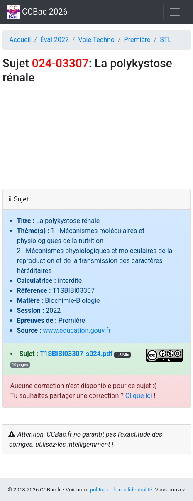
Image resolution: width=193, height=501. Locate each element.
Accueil (20, 40)
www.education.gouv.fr (77, 330)
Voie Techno (96, 40)
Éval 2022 (54, 40)
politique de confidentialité (121, 489)
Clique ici (138, 396)
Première (137, 40)
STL (165, 40)
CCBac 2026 (37, 12)
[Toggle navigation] (174, 12)
